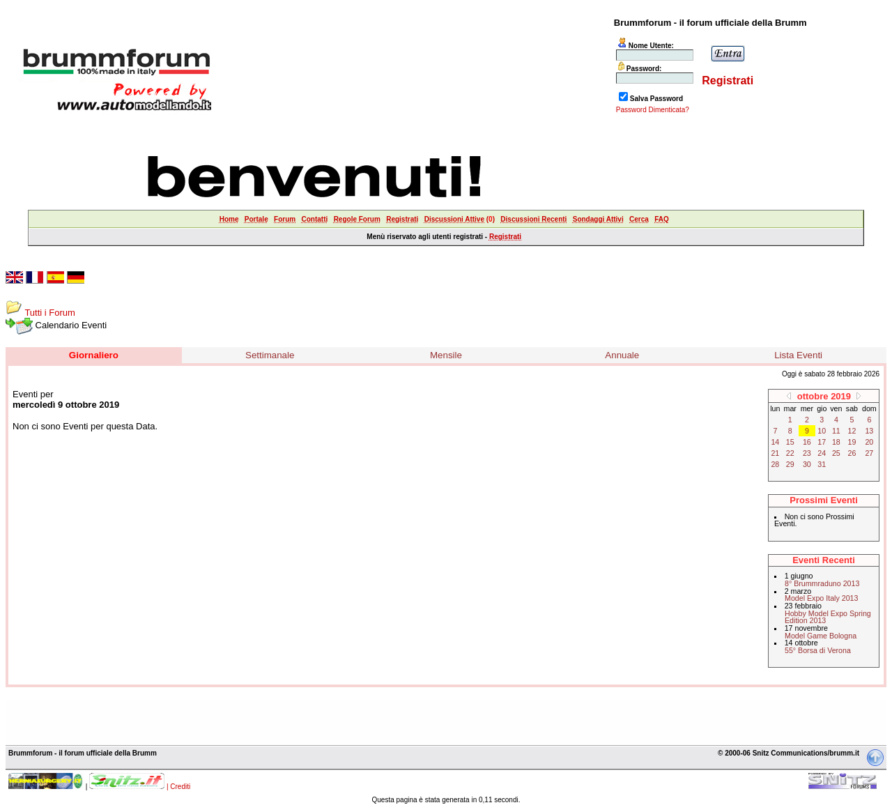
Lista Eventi (798, 355)
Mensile (446, 355)
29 (790, 464)
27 (869, 453)
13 (869, 431)
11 (836, 431)
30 (807, 464)
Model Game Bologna (820, 635)
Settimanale (269, 355)
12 (852, 431)
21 (775, 453)
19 (852, 442)
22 (790, 453)
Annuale (622, 355)
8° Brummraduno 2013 (822, 583)
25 (836, 453)
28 (775, 464)
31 (821, 464)
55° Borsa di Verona (818, 650)
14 (775, 442)
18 (836, 442)
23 (807, 453)
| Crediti (178, 786)
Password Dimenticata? (652, 110)
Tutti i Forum (49, 312)
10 (821, 431)
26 (852, 453)
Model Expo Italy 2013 (821, 598)
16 (807, 442)
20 (869, 442)
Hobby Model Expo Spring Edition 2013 (828, 617)
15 (790, 442)
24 (821, 453)
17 (821, 442)
